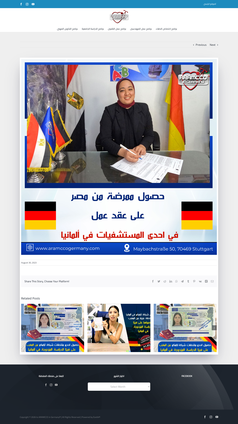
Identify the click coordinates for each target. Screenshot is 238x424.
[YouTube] (56, 384)
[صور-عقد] (119, 157)
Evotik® (96, 417)
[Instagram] (51, 384)
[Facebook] (46, 384)
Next (213, 45)
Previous (201, 45)
